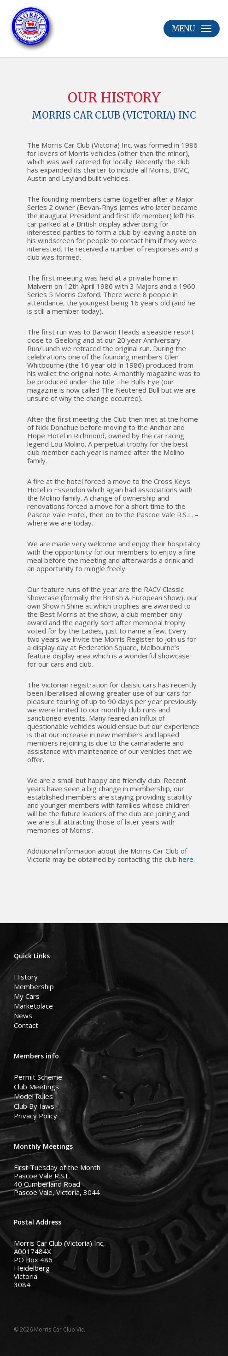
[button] (192, 29)
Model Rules (33, 1096)
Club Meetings (36, 1086)
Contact (26, 1025)
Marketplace (33, 1005)
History (26, 977)
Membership (34, 986)
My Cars (27, 996)
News (23, 1015)
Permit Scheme (38, 1077)
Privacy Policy (35, 1115)
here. (187, 859)
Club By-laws (34, 1106)
